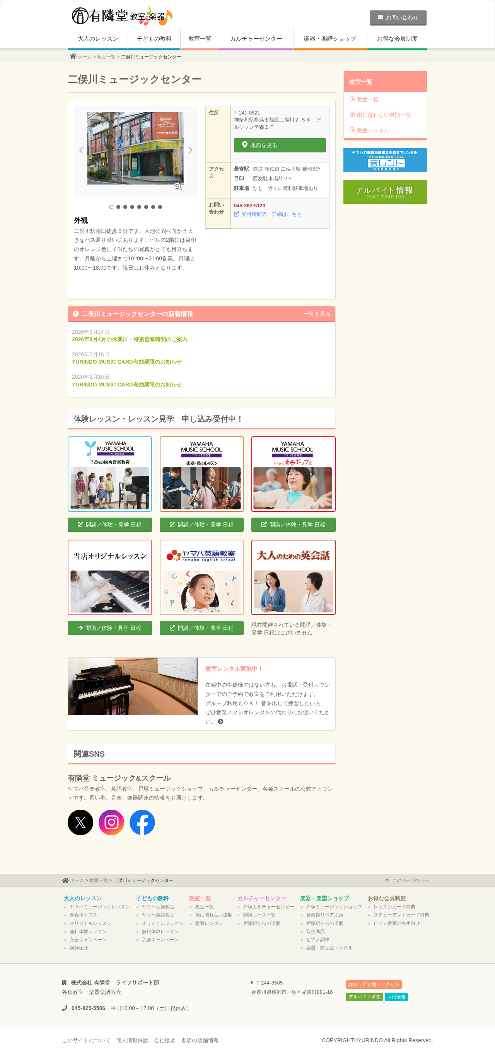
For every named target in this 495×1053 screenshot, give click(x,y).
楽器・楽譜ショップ (330, 38)
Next (187, 151)
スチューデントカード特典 (401, 915)
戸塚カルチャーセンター (268, 906)
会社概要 (165, 1040)
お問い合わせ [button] (398, 17)
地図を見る (259, 145)
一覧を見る (317, 314)
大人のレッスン (98, 38)
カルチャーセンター (256, 38)
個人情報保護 (132, 1040)
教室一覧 (200, 38)
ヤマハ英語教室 (158, 915)
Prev (84, 151)
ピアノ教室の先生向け (397, 923)
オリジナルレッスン (90, 923)
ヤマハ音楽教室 (158, 906)
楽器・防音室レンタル (329, 947)
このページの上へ (407, 880)
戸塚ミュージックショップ (334, 906)
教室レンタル (369, 130)
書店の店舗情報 (200, 1040)
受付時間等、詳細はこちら (268, 214)
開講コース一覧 (259, 915)
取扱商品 (315, 931)
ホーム (85, 57)
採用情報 (396, 997)
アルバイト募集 (364, 997)
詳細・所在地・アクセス (373, 984)
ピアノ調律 (317, 939)
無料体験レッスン (88, 931)
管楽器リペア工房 (324, 915)
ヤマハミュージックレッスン (100, 906)
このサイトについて (86, 1040)
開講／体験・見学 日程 (110, 524)
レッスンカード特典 (394, 906)
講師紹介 (79, 947)
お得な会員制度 (397, 38)
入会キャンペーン (88, 939)
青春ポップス (83, 915)
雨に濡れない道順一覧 (380, 115)
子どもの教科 (154, 38)
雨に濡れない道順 (213, 915)
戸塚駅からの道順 (261, 923)
